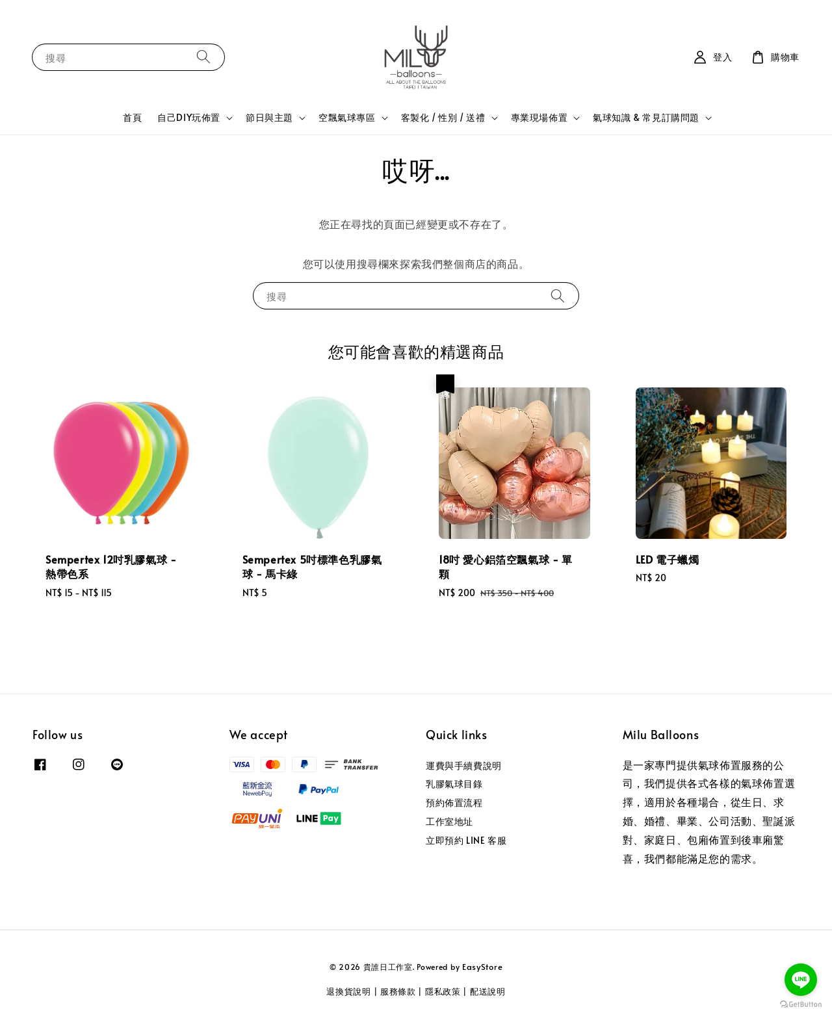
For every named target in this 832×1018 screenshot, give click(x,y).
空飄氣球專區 (347, 118)
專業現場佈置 (539, 118)
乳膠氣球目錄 (454, 783)
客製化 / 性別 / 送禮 (443, 118)
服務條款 (398, 991)
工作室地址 (449, 821)
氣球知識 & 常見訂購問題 (646, 118)
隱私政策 (443, 991)
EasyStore (482, 966)
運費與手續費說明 (464, 766)
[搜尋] (203, 57)
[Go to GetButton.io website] (801, 1004)
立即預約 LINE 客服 (466, 840)
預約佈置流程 (454, 802)
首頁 (132, 117)
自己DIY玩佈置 (188, 118)
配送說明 (488, 991)
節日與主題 (269, 118)
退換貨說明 (348, 991)
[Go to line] (801, 979)
